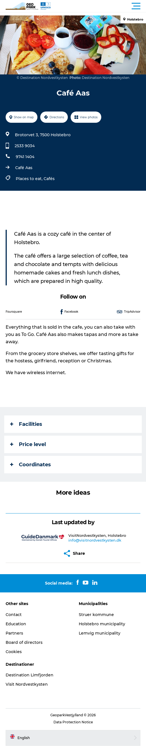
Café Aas (23, 167)
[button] (98, 6)
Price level (28, 444)
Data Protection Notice (73, 722)
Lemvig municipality (99, 633)
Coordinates (30, 465)
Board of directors (24, 642)
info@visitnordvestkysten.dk (94, 540)
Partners (14, 633)
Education (16, 623)
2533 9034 (25, 145)
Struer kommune (96, 614)
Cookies (14, 651)
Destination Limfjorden (29, 675)
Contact (14, 614)
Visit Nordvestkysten (27, 684)
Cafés (49, 178)
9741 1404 (25, 156)
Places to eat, (30, 178)
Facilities (26, 424)
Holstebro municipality (102, 623)
